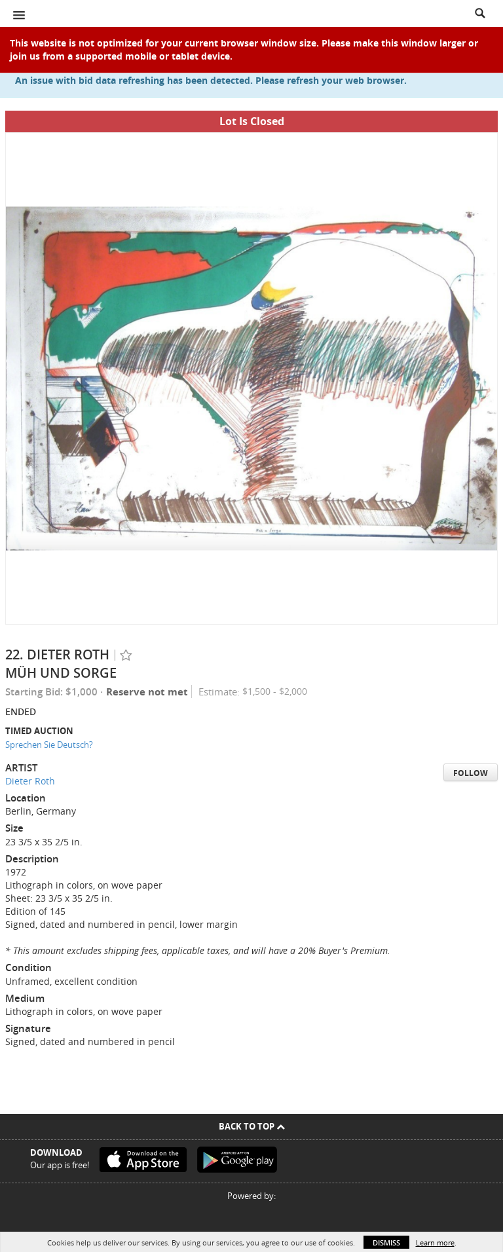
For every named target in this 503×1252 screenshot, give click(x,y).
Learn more (435, 1242)
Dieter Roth (30, 781)
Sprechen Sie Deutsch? (49, 744)
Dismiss (386, 1242)
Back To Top (252, 1126)
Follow (470, 773)
